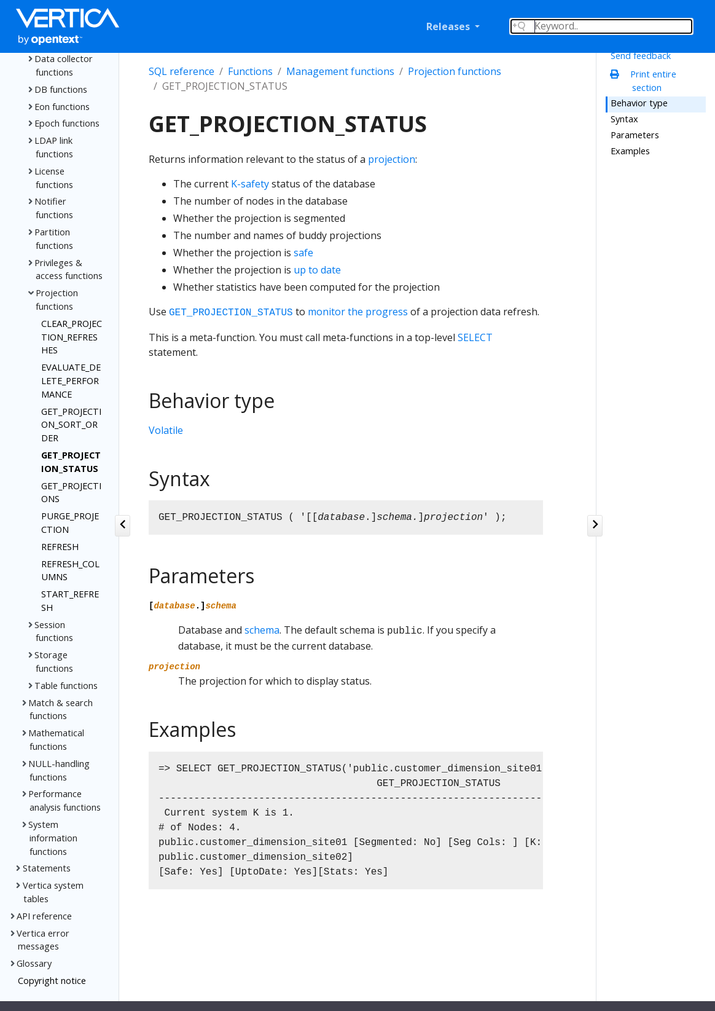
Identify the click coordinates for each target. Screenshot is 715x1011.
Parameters (635, 134)
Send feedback (641, 55)
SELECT (475, 337)
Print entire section (646, 80)
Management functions (340, 71)
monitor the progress (358, 311)
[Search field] (601, 26)
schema (261, 630)
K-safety (250, 184)
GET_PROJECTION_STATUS (231, 312)
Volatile (166, 430)
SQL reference (181, 71)
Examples (630, 150)
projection (391, 159)
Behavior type (639, 102)
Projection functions (454, 71)
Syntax (624, 118)
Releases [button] (449, 26)
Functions (250, 71)
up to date (317, 270)
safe (303, 252)
